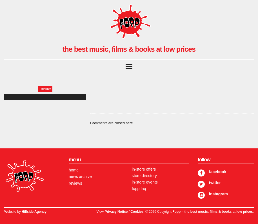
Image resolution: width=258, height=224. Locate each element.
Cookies (136, 212)
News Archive (80, 176)
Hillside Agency (34, 212)
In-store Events (145, 182)
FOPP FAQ (139, 188)
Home (74, 170)
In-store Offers (144, 169)
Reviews (75, 183)
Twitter (215, 182)
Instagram (218, 194)
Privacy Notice (116, 212)
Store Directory (144, 175)
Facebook (217, 171)
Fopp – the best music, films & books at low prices (212, 212)
